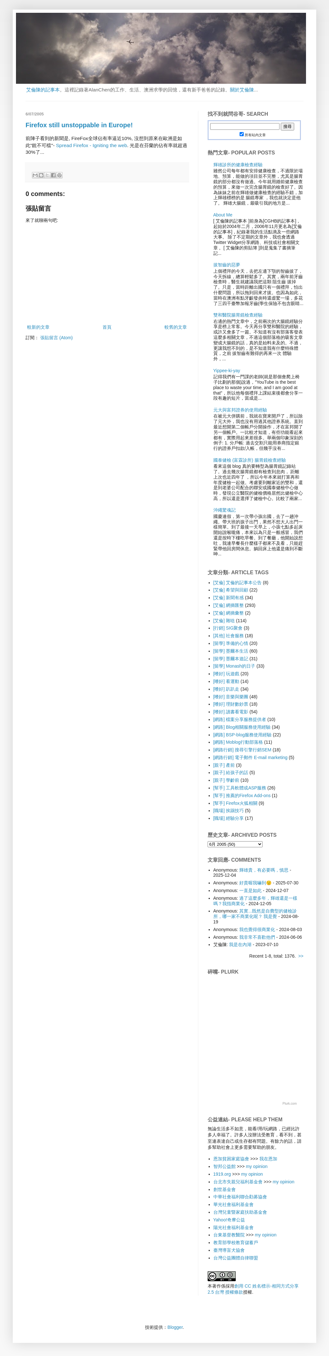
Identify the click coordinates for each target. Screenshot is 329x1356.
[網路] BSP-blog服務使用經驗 (242, 734)
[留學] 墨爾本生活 (231, 651)
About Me (223, 214)
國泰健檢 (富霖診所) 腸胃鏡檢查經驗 (249, 460)
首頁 (107, 327)
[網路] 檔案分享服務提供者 (239, 719)
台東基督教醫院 (229, 1234)
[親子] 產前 (224, 765)
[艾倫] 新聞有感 (228, 597)
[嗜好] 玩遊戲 (226, 673)
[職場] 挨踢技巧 (228, 810)
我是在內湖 (240, 944)
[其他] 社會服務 (228, 635)
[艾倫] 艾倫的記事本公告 (237, 582)
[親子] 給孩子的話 (231, 772)
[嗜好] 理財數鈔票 (231, 704)
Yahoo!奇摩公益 (229, 1219)
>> (300, 956)
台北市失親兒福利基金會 (238, 1181)
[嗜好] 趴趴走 (226, 689)
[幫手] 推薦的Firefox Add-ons (242, 795)
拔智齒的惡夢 (226, 264)
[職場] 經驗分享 (228, 818)
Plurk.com (290, 1103)
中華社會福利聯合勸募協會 (240, 1196)
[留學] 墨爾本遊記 (231, 658)
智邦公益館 (224, 1166)
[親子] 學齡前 (226, 780)
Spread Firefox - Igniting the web (91, 145)
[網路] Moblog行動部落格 (238, 742)
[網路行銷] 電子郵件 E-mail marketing (250, 757)
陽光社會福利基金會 (233, 1227)
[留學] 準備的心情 (231, 643)
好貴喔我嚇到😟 (255, 882)
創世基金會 (224, 1189)
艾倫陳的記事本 (43, 89)
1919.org (222, 1174)
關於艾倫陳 (242, 89)
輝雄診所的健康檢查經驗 (238, 164)
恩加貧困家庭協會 (231, 1158)
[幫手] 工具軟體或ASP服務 (239, 787)
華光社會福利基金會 (233, 1204)
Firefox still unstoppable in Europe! (79, 125)
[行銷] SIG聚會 (228, 628)
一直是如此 (250, 890)
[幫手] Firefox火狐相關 (235, 803)
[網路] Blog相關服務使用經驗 (242, 727)
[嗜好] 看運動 (226, 681)
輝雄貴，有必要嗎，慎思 (263, 870)
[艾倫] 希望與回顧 (231, 589)
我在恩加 (268, 1158)
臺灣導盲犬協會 (229, 1250)
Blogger (174, 1327)
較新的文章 (38, 327)
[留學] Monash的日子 (234, 666)
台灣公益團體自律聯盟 (235, 1257)
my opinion (257, 1166)
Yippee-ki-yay (226, 370)
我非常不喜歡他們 (257, 937)
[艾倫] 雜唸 (224, 620)
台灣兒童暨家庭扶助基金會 (240, 1212)
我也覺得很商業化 (257, 929)
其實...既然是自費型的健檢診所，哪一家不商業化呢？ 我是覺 (255, 913)
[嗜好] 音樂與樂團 (231, 696)
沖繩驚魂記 (224, 510)
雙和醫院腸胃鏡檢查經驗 (238, 314)
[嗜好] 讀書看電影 (231, 711)
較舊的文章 (175, 327)
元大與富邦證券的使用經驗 (240, 409)
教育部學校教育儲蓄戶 (235, 1242)
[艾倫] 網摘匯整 (228, 605)
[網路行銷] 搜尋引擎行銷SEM (242, 749)
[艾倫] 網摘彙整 (228, 612)
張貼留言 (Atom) (56, 337)
